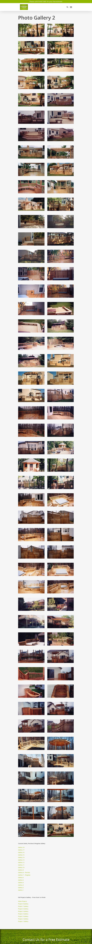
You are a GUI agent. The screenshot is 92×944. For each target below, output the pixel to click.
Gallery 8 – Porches (24, 872)
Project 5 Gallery (23, 911)
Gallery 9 (21, 870)
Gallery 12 (21, 862)
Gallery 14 (21, 857)
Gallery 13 (21, 860)
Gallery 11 (21, 865)
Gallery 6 (21, 877)
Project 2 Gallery (23, 919)
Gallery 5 (21, 880)
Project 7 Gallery (23, 906)
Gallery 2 (21, 887)
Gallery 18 (21, 847)
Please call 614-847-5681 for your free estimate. (46, 1)
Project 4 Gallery (23, 914)
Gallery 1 (21, 890)
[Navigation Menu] (71, 7)
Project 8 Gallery (23, 904)
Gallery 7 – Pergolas (24, 875)
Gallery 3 (21, 885)
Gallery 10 (21, 867)
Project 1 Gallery (23, 921)
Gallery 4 (21, 882)
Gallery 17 (21, 850)
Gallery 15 (21, 855)
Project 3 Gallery (23, 916)
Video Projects (22, 901)
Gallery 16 (21, 852)
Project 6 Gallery (23, 909)
